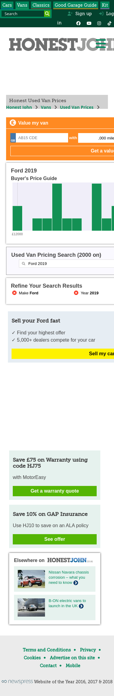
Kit (105, 5)
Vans (22, 5)
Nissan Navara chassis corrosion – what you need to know (69, 577)
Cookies (32, 657)
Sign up (79, 13)
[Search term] (26, 13)
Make (24, 293)
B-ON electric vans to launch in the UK (67, 603)
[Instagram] (99, 22)
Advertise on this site (72, 657)
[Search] (47, 14)
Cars (7, 5)
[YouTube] (88, 22)
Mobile (73, 665)
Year (86, 293)
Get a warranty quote (54, 491)
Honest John (19, 107)
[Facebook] (78, 22)
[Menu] (100, 43)
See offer (54, 539)
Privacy (88, 649)
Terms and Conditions (47, 649)
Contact (48, 665)
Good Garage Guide (76, 5)
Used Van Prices (77, 107)
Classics (41, 5)
